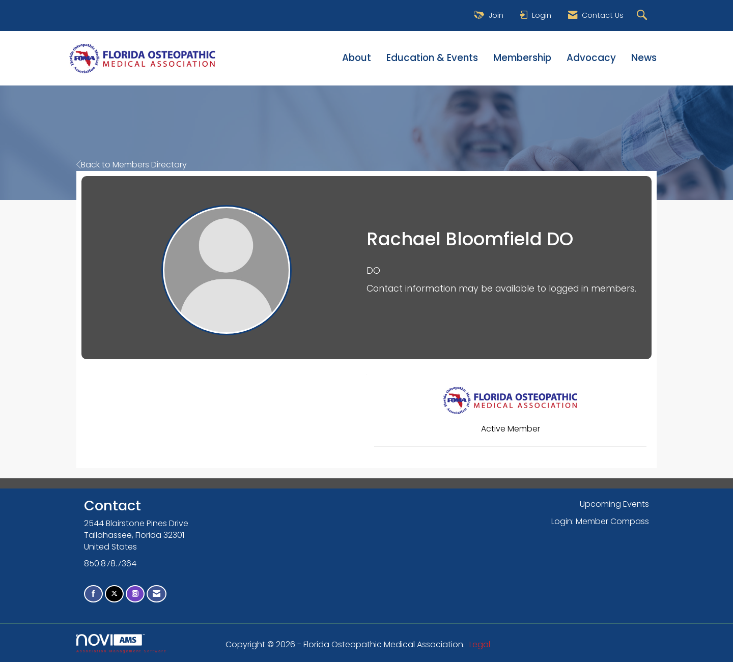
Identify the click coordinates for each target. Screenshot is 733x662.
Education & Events (432, 58)
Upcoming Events (614, 504)
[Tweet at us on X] (114, 594)
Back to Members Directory (131, 164)
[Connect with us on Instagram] (135, 594)
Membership (522, 58)
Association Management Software (121, 643)
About (356, 58)
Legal (479, 644)
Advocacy (591, 58)
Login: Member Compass (600, 521)
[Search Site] (643, 15)
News (644, 58)
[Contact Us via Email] (156, 594)
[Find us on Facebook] (93, 594)
